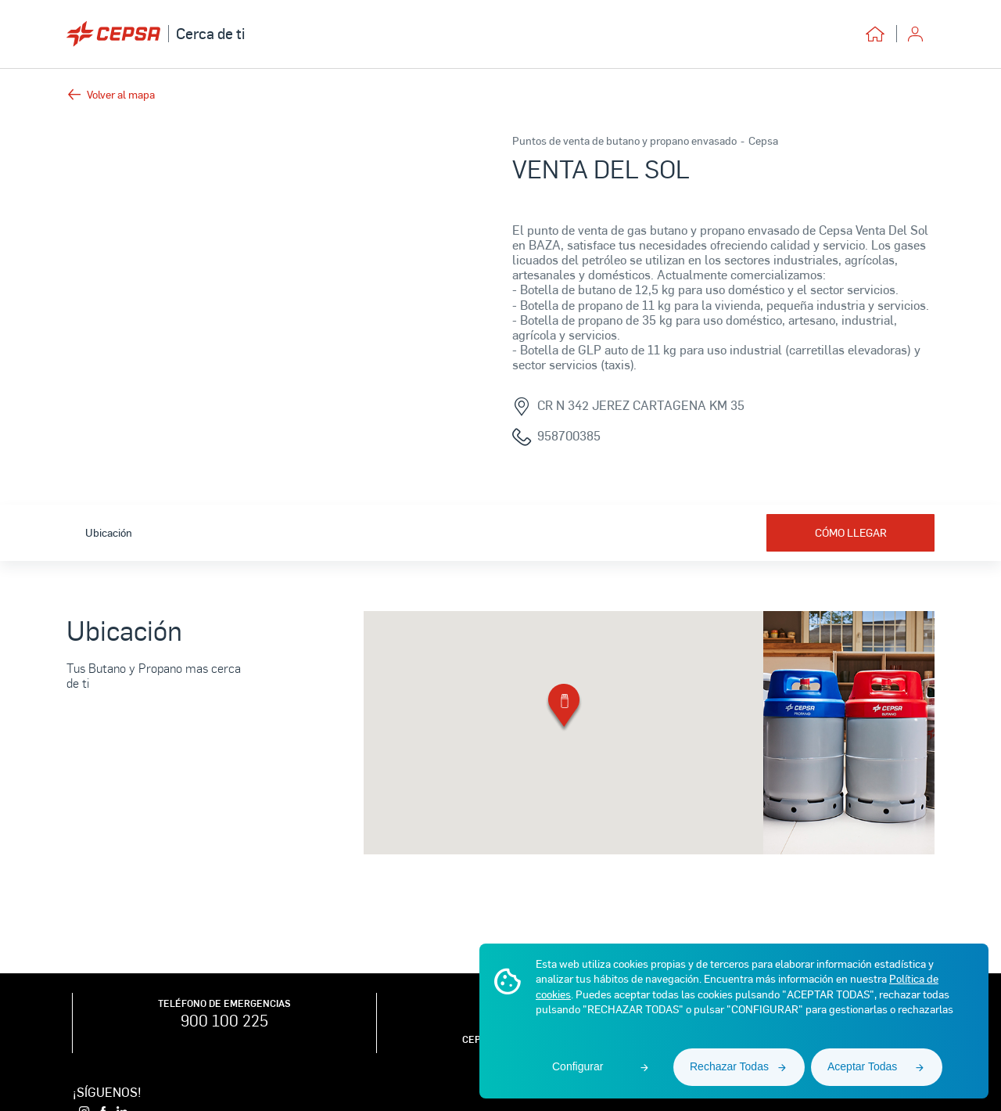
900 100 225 (224, 1020)
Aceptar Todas (862, 1066)
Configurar (577, 1066)
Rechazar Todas (729, 1066)
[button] (564, 708)
